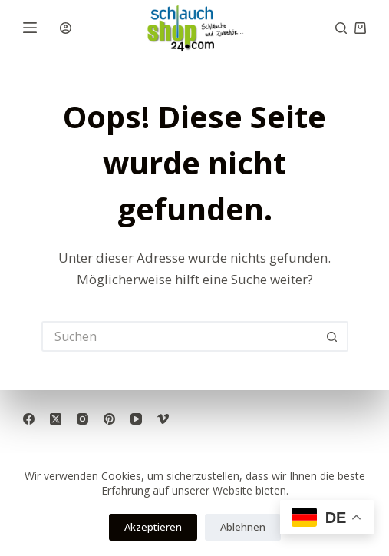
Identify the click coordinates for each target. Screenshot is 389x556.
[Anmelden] (65, 28)
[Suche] (341, 28)
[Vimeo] (163, 419)
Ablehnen (242, 527)
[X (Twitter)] (55, 419)
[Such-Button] (333, 336)
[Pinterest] (109, 419)
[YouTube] (136, 419)
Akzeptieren (153, 527)
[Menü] (30, 28)
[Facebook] (29, 419)
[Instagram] (82, 419)
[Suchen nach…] (179, 336)
